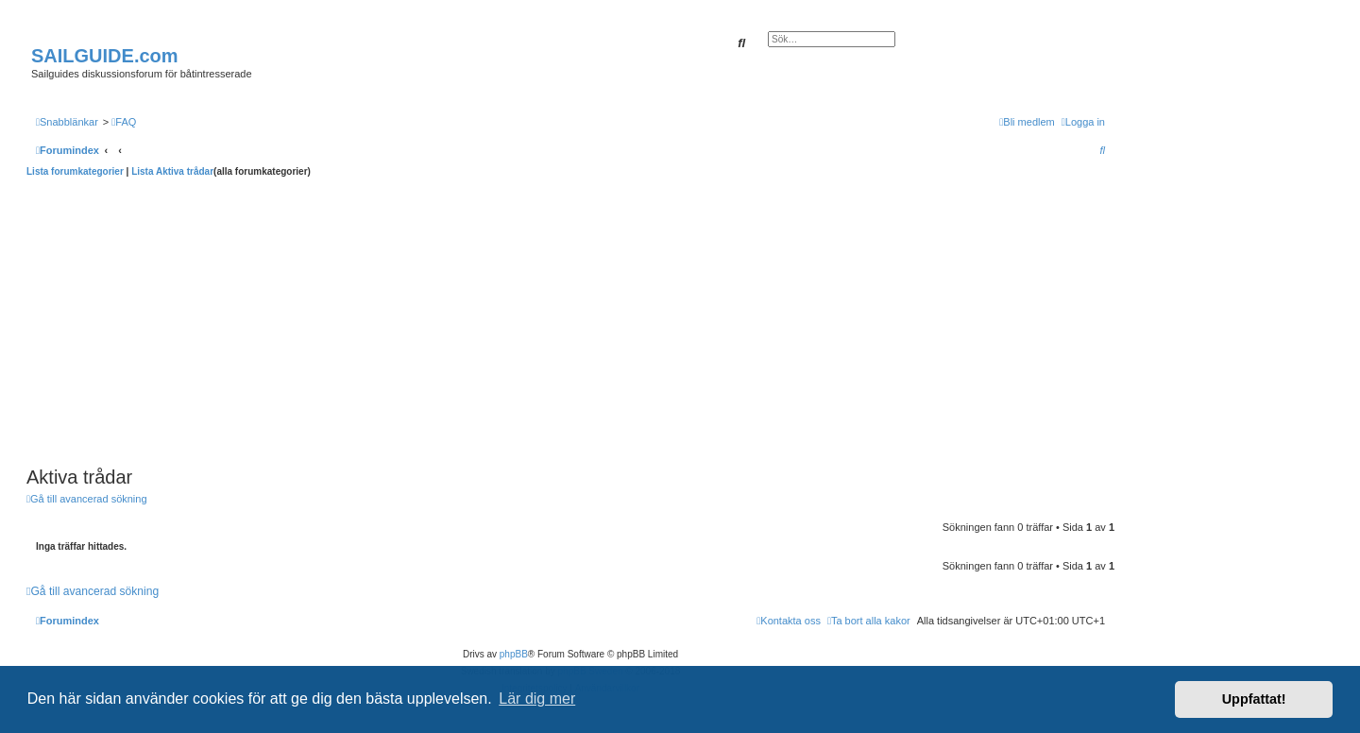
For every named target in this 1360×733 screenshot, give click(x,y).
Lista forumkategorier (75, 171)
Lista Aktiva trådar (172, 171)
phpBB (514, 654)
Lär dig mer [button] (537, 698)
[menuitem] (123, 122)
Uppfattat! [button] (1254, 699)
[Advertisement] (570, 319)
